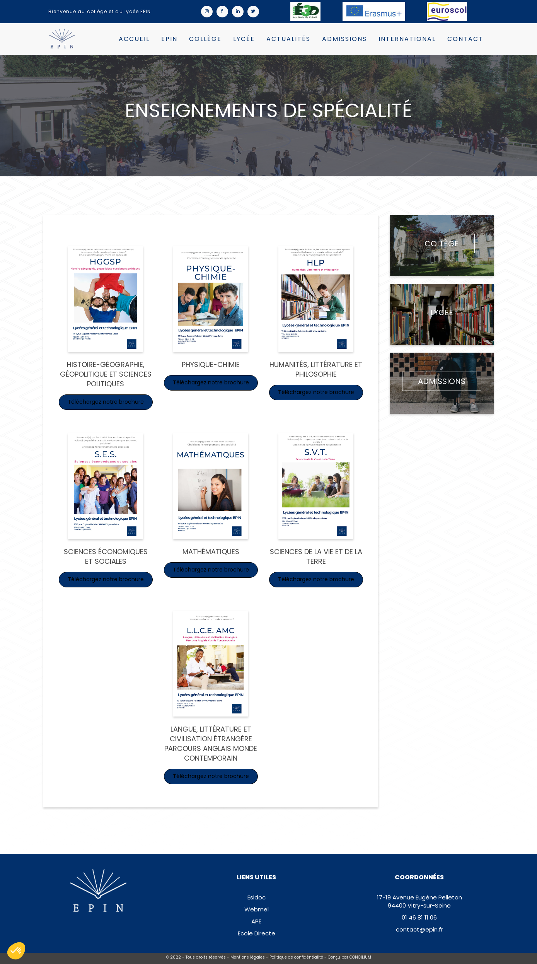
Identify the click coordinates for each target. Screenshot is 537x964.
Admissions (344, 38)
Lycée (244, 38)
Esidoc (256, 897)
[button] (16, 951)
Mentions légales (247, 957)
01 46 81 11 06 (419, 917)
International (407, 38)
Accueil (134, 38)
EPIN (169, 38)
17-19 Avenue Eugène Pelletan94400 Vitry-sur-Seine (419, 901)
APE (256, 921)
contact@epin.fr (419, 929)
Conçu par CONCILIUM (349, 957)
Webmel (256, 909)
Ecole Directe (256, 933)
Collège (205, 38)
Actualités (288, 38)
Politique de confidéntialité (296, 957)
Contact (465, 38)
